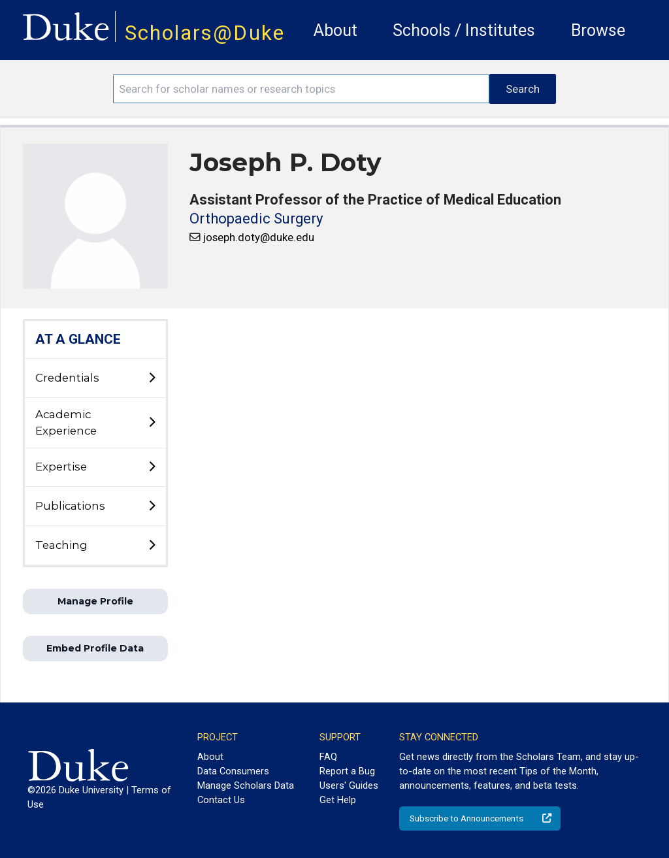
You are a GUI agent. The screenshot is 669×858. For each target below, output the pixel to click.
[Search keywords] (301, 88)
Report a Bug (347, 771)
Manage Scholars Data (245, 785)
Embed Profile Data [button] (95, 648)
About (335, 30)
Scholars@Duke (205, 33)
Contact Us (221, 800)
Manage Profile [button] (95, 601)
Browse (598, 30)
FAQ (328, 757)
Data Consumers (233, 771)
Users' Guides (348, 785)
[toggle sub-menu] (151, 378)
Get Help (337, 800)
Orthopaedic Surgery (256, 218)
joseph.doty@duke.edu (258, 237)
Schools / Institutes (464, 30)
